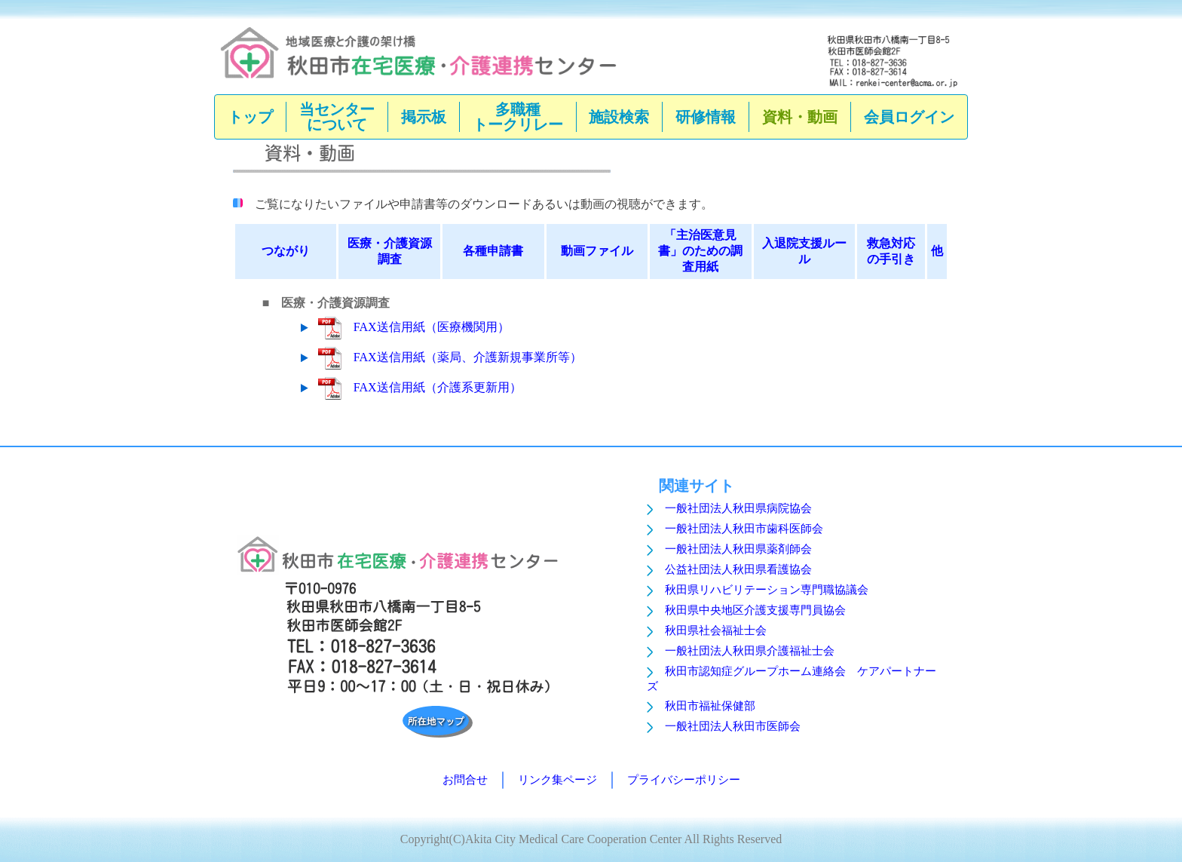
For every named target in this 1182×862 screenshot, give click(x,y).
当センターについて (337, 117)
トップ (250, 117)
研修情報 (705, 117)
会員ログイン (909, 117)
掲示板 (423, 117)
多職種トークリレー (518, 117)
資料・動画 (800, 117)
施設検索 (619, 117)
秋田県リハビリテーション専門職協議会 (766, 590)
